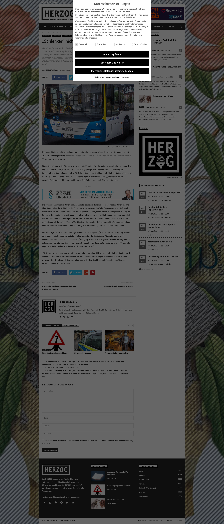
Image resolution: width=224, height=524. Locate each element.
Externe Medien (138, 44)
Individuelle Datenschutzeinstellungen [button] (112, 70)
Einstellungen (136, 35)
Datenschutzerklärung (84, 35)
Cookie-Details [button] (100, 77)
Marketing (118, 44)
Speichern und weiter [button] (112, 62)
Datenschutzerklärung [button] (113, 77)
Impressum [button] (125, 77)
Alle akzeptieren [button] (112, 54)
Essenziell (81, 44)
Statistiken (99, 44)
